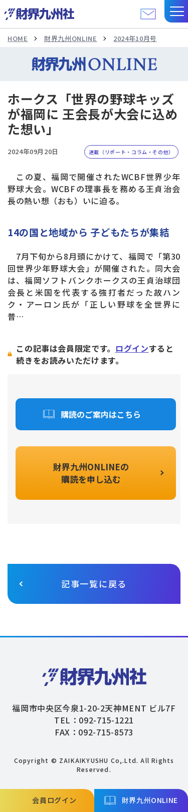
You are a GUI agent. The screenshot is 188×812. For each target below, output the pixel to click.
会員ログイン (54, 800)
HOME (18, 38)
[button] (176, 11)
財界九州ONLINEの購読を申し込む (91, 473)
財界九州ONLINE (70, 38)
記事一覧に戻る (94, 583)
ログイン (132, 348)
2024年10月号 (135, 38)
